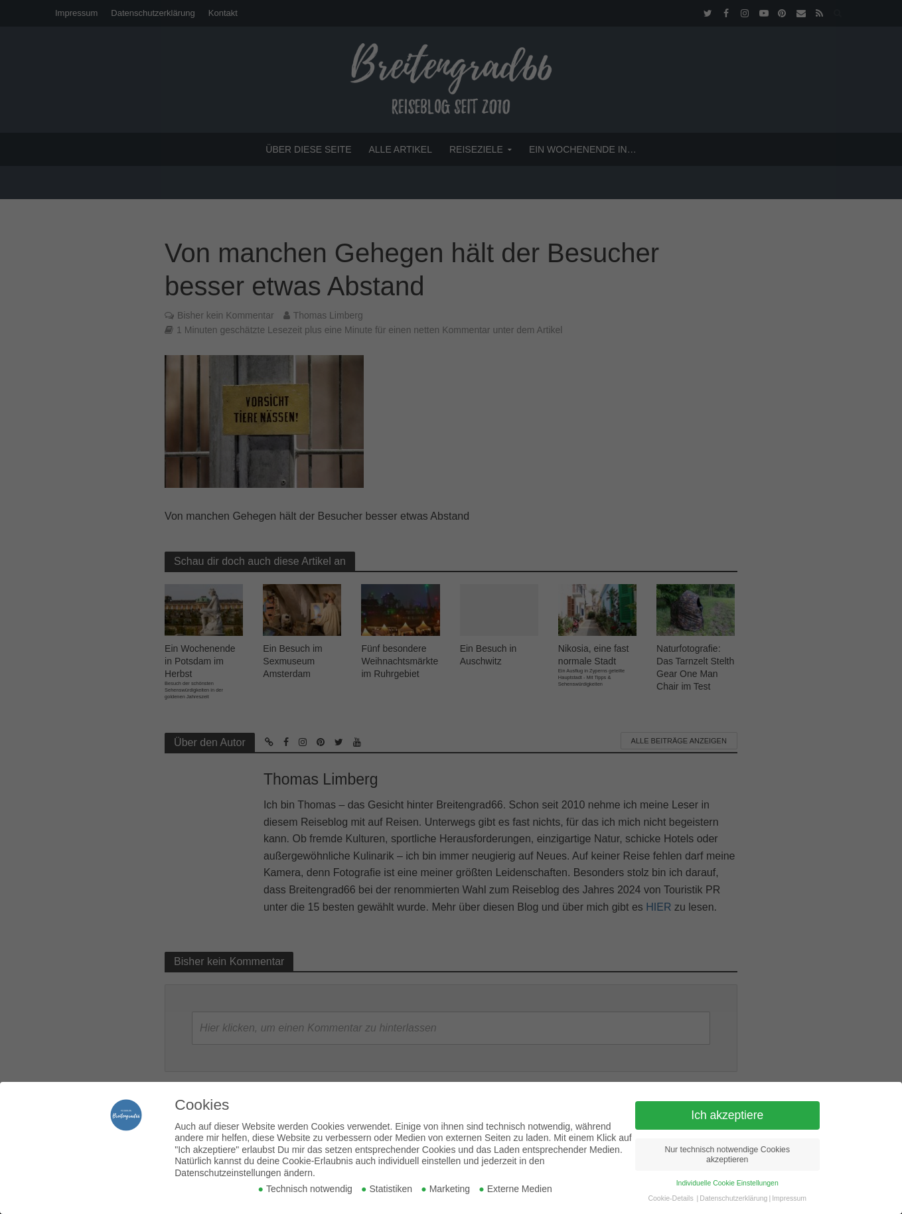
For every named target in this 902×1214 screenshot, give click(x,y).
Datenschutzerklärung (733, 1198)
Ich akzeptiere (727, 1115)
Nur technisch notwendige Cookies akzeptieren (727, 1154)
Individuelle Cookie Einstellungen (727, 1183)
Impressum (789, 1198)
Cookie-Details (670, 1198)
